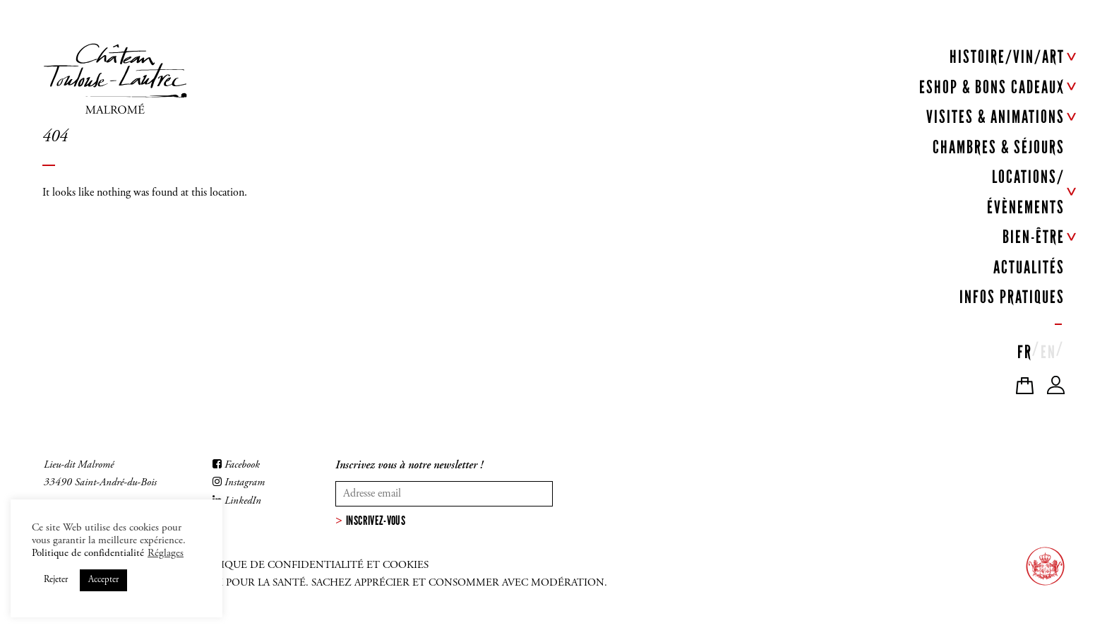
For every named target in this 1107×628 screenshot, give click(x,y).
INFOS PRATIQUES (1012, 297)
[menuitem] (1024, 349)
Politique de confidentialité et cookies (310, 565)
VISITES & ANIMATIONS (995, 117)
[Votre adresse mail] (444, 493)
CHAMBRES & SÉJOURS (999, 147)
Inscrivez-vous (375, 520)
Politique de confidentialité (88, 553)
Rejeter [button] (56, 580)
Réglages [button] (166, 553)
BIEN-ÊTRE (1034, 237)
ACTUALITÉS (1029, 267)
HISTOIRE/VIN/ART (1007, 57)
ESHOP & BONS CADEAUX (992, 87)
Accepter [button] (103, 580)
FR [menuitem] (1024, 352)
